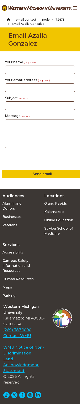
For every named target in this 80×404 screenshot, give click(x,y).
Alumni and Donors (12, 205)
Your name (20, 62)
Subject (17, 98)
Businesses (12, 217)
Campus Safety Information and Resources (16, 266)
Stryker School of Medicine (58, 230)
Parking (9, 296)
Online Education (58, 220)
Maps (7, 287)
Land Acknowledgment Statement (21, 365)
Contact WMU (17, 335)
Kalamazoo (54, 212)
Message (19, 116)
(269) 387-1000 (17, 330)
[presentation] (31, 159)
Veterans (9, 225)
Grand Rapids (55, 203)
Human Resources (18, 279)
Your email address (27, 80)
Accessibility (12, 252)
